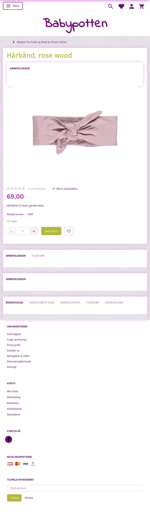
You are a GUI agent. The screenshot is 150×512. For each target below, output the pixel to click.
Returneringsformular (19, 361)
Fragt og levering (16, 339)
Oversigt (11, 366)
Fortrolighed (14, 334)
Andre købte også (41, 302)
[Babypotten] (75, 24)
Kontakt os (13, 350)
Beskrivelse (14, 302)
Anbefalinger (20, 68)
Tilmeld (14, 498)
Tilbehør (38, 255)
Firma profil (13, 345)
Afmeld (29, 498)
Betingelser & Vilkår (18, 355)
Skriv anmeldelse (67, 188)
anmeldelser (37, 188)
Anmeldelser (114, 302)
